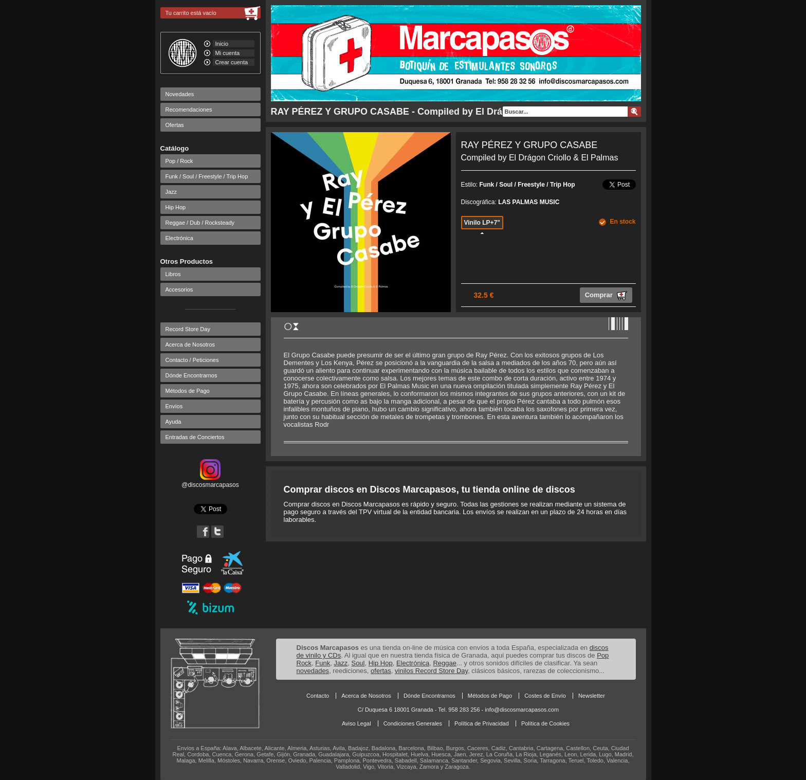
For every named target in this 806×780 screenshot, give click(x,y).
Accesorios (179, 289)
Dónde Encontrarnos (191, 375)
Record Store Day (188, 329)
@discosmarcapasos (210, 481)
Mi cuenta (227, 53)
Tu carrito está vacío (191, 13)
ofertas (381, 671)
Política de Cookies (545, 723)
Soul (357, 663)
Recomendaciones (189, 109)
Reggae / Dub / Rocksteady (200, 223)
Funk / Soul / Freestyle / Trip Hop (207, 176)
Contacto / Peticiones (192, 360)
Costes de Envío (545, 696)
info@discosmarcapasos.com (522, 709)
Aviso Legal (356, 723)
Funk (322, 663)
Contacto (317, 696)
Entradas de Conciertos (195, 437)
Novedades (180, 94)
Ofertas (175, 125)
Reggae (444, 663)
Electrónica (179, 238)
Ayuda (173, 422)
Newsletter (591, 696)
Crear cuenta (231, 62)
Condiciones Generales (412, 723)
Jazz (171, 192)
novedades (313, 671)
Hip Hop (176, 207)
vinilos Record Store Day (431, 671)
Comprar (606, 296)
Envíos (174, 406)
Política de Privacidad (481, 723)
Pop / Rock (179, 161)
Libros (173, 274)
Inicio (222, 44)
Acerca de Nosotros (190, 344)
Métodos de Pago (188, 391)
